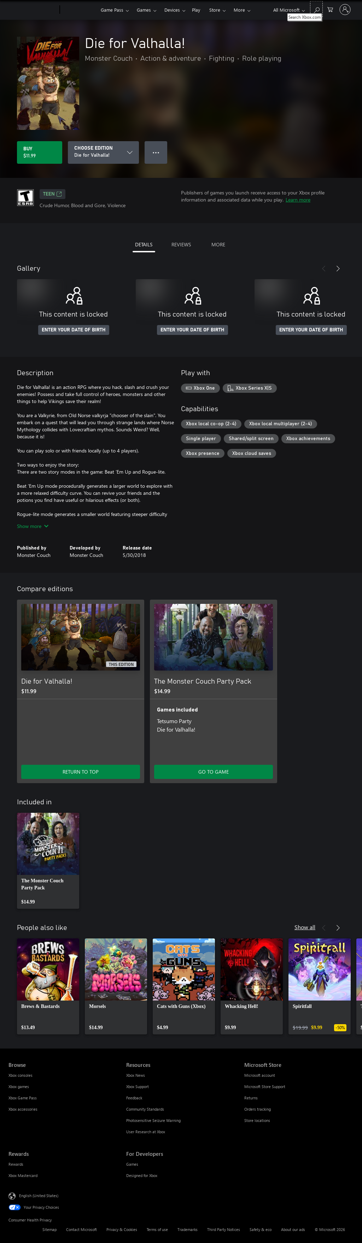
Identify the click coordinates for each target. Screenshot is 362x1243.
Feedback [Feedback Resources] (134, 1097)
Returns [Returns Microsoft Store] (251, 1097)
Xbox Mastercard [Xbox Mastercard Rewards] (22, 1175)
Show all (304, 927)
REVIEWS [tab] (181, 244)
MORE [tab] (218, 244)
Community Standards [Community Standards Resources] (145, 1109)
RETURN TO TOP (81, 771)
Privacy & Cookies (121, 1229)
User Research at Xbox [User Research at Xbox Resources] (145, 1131)
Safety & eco (261, 1229)
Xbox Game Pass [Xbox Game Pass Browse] (22, 1097)
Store (214, 10)
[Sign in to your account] (345, 9)
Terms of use (157, 1229)
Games (144, 10)
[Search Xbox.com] (316, 9)
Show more (32, 526)
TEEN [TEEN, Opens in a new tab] (52, 194)
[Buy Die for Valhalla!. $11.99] (39, 152)
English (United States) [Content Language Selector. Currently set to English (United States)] (38, 1195)
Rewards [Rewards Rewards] (15, 1164)
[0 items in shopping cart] (330, 9)
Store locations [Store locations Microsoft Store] (257, 1120)
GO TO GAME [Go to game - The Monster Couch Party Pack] (213, 771)
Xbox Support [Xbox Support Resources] (137, 1086)
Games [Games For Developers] (132, 1164)
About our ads (293, 1229)
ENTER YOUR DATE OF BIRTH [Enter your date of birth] (74, 330)
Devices (172, 10)
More (239, 10)
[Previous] (324, 269)
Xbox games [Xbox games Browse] (18, 1086)
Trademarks (187, 1229)
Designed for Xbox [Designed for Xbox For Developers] (141, 1175)
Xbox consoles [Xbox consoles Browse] (20, 1075)
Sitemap (49, 1229)
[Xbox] (79, 9)
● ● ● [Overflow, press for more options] (156, 152)
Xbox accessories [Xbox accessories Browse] (22, 1109)
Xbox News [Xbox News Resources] (135, 1075)
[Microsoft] (32, 9)
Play (196, 10)
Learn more (298, 199)
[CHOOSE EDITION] (103, 152)
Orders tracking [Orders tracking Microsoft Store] (257, 1109)
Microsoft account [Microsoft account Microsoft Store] (259, 1075)
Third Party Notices (223, 1229)
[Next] (338, 269)
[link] (48, 861)
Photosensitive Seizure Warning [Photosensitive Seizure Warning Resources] (153, 1120)
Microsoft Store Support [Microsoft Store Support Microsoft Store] (264, 1086)
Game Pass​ (112, 10)
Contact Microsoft (81, 1229)
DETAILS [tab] (143, 244)
